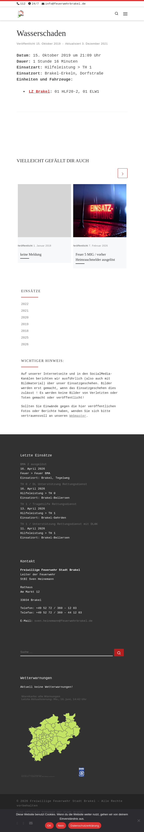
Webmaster (77, 416)
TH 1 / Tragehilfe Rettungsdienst (48, 504)
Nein (61, 825)
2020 (24, 317)
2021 (24, 311)
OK (49, 825)
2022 (24, 304)
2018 (24, 331)
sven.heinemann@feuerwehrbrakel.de (63, 621)
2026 (24, 344)
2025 (24, 337)
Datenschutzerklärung (84, 825)
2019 (24, 324)
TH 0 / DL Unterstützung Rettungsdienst (53, 484)
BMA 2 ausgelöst (33, 464)
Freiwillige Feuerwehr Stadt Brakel (63, 801)
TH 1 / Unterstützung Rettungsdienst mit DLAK (59, 524)
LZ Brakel (39, 91)
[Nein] (138, 820)
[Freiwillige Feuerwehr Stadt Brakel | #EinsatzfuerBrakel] (20, 13)
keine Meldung (30, 254)
